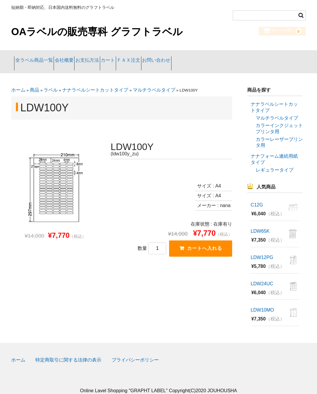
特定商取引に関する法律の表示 (68, 351)
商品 (34, 81)
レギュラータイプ (274, 161)
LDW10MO (262, 301)
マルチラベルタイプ (154, 81)
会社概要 (79, 57)
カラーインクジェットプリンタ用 (279, 120)
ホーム (18, 81)
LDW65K (260, 222)
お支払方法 (114, 57)
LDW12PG (262, 248)
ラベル (51, 81)
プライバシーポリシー (135, 351)
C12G (257, 196)
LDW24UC (262, 275)
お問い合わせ (219, 57)
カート (147, 57)
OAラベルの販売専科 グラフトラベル (97, 31)
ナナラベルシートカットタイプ (95, 81)
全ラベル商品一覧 (37, 57)
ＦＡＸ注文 (179, 57)
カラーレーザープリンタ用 (279, 133)
